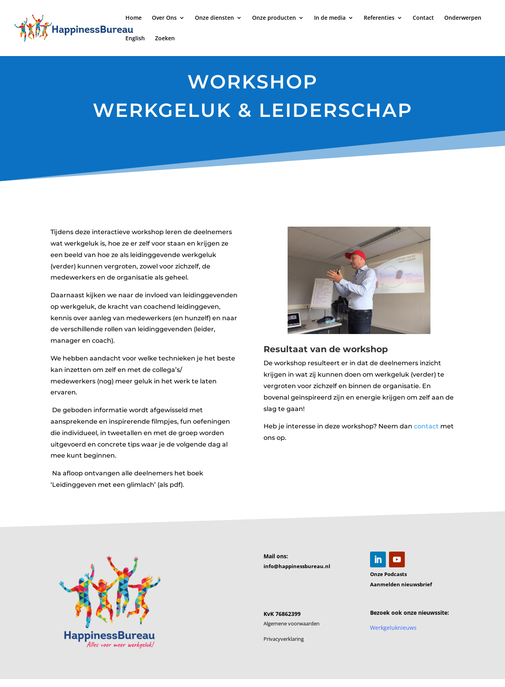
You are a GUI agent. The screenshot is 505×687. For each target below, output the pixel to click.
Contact (423, 18)
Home (133, 18)
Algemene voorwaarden (292, 623)
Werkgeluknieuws (393, 627)
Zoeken (165, 39)
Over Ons (164, 18)
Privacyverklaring (284, 638)
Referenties (379, 18)
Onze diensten (214, 18)
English (135, 39)
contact (426, 415)
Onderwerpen (462, 18)
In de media (330, 18)
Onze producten (274, 18)
